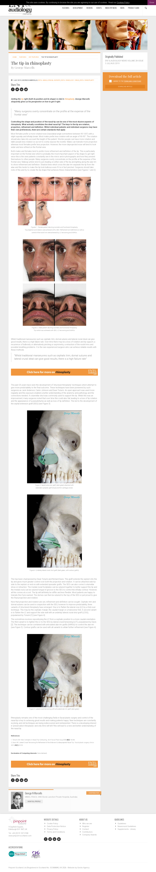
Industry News (111, 7)
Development (78, 7)
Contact (85, 829)
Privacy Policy (52, 829)
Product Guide (133, 7)
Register (85, 826)
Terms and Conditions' (132, 81)
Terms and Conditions (56, 832)
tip (22, 99)
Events (99, 7)
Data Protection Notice (56, 826)
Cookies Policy (123, 2)
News (122, 7)
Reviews (90, 7)
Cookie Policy (52, 823)
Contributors (87, 832)
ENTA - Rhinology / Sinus (70, 80)
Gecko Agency (83, 868)
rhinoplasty (69, 99)
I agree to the (127, 81)
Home (15, 57)
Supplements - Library (127, 829)
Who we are (87, 823)
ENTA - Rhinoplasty (87, 80)
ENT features (34, 57)
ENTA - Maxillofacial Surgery (49, 80)
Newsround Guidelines (127, 826)
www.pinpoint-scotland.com (20, 836)
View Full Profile (35, 801)
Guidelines (122, 823)
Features (65, 7)
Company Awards (89, 835)
